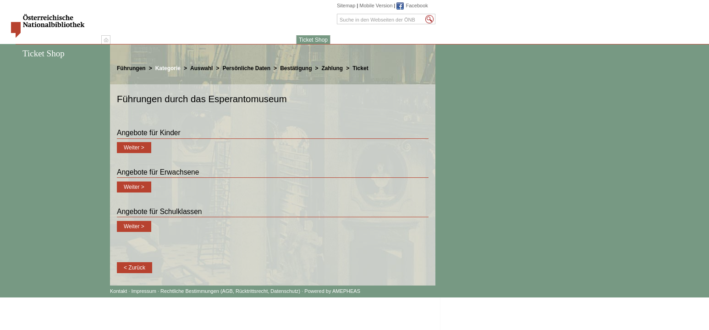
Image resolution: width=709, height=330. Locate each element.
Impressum (145, 291)
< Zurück (134, 267)
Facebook (417, 5)
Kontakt (118, 291)
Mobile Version (375, 5)
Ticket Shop (313, 40)
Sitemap (346, 5)
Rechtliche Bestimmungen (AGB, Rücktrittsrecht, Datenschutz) (230, 291)
